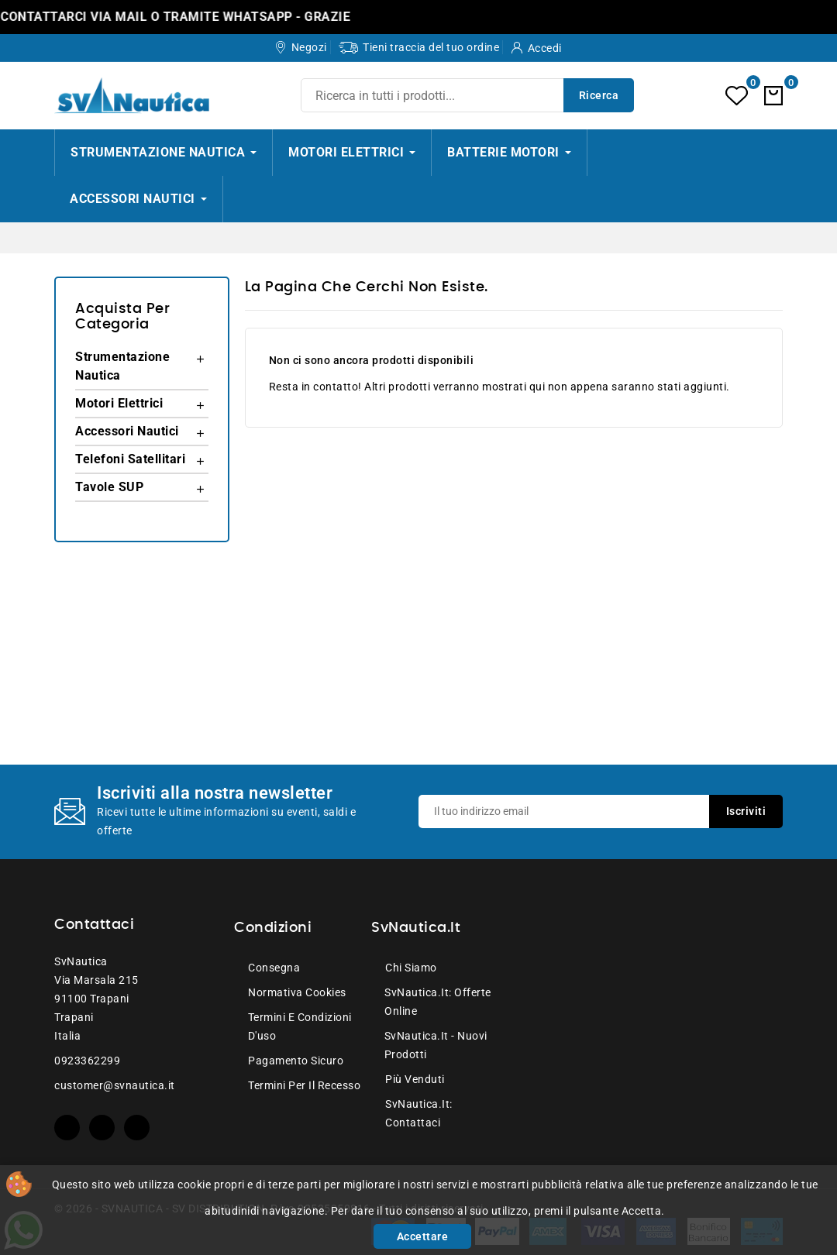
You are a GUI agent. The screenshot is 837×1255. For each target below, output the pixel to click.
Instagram (137, 1127)
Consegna (274, 967)
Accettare (423, 1236)
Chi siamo (411, 967)
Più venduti (415, 1079)
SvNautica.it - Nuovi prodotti (435, 1045)
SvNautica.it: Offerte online (437, 1001)
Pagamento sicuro (295, 1060)
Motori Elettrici (119, 403)
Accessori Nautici (127, 431)
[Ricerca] (467, 95)
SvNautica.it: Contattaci (419, 1113)
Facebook (67, 1127)
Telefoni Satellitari (130, 459)
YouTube (102, 1127)
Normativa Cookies (297, 992)
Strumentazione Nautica (122, 366)
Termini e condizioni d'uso (300, 1026)
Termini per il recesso (304, 1085)
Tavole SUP (109, 487)
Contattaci (94, 925)
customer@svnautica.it (114, 1085)
